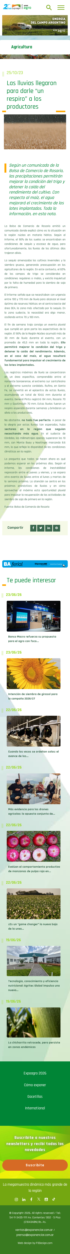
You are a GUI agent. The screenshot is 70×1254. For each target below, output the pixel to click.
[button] (33, 528)
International (35, 1108)
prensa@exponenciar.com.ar (35, 1235)
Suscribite (35, 1165)
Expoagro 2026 (35, 1073)
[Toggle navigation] (61, 7)
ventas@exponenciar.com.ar (34, 1230)
